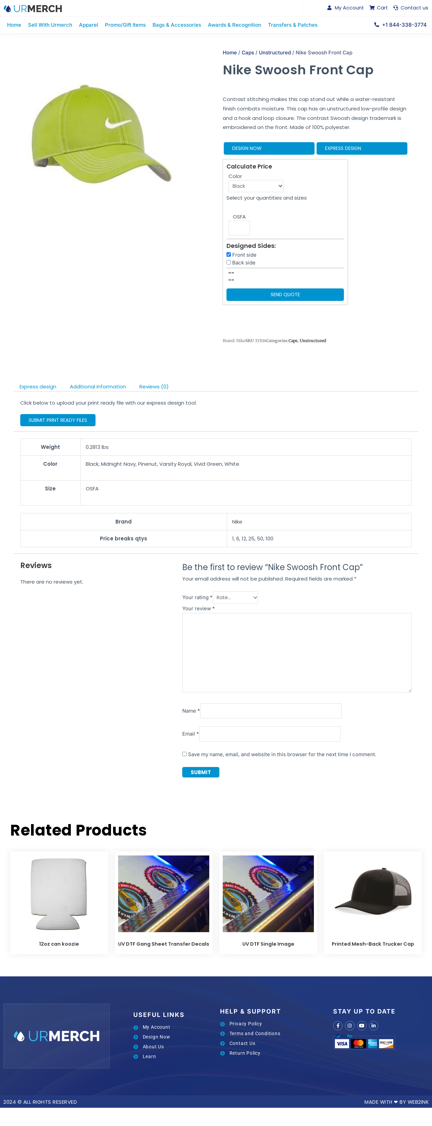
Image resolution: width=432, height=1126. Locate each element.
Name (177, 719)
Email (176, 743)
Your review (184, 611)
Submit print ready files (59, 423)
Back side (243, 265)
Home (230, 54)
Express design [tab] (38, 390)
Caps (248, 54)
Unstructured (275, 54)
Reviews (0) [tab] (154, 390)
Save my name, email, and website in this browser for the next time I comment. (268, 763)
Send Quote (285, 298)
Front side (244, 258)
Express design (344, 150)
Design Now (247, 150)
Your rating (183, 601)
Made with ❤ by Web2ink (396, 1120)
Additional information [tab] (98, 390)
